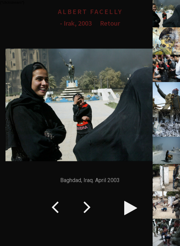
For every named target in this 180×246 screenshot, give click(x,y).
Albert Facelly (90, 11)
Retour (110, 23)
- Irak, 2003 (76, 23)
